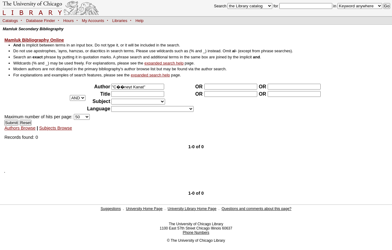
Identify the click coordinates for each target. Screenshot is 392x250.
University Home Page (144, 209)
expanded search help (163, 63)
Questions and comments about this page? (256, 209)
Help (139, 20)
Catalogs (10, 20)
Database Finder (40, 20)
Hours (68, 20)
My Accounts (93, 20)
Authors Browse (20, 128)
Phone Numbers (196, 232)
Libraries (119, 20)
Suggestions (110, 209)
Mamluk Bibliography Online (34, 40)
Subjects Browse (55, 128)
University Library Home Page (192, 209)
